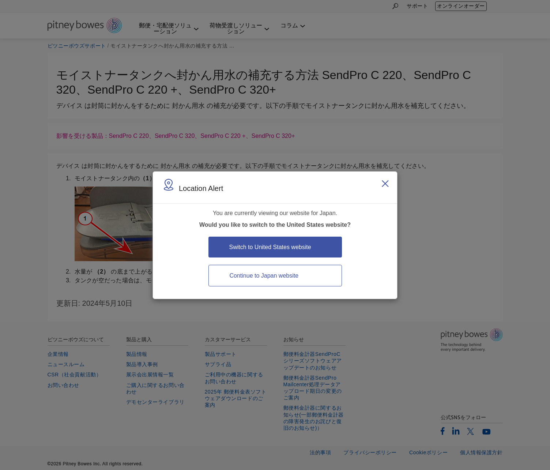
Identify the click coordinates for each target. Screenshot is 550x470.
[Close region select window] (385, 183)
